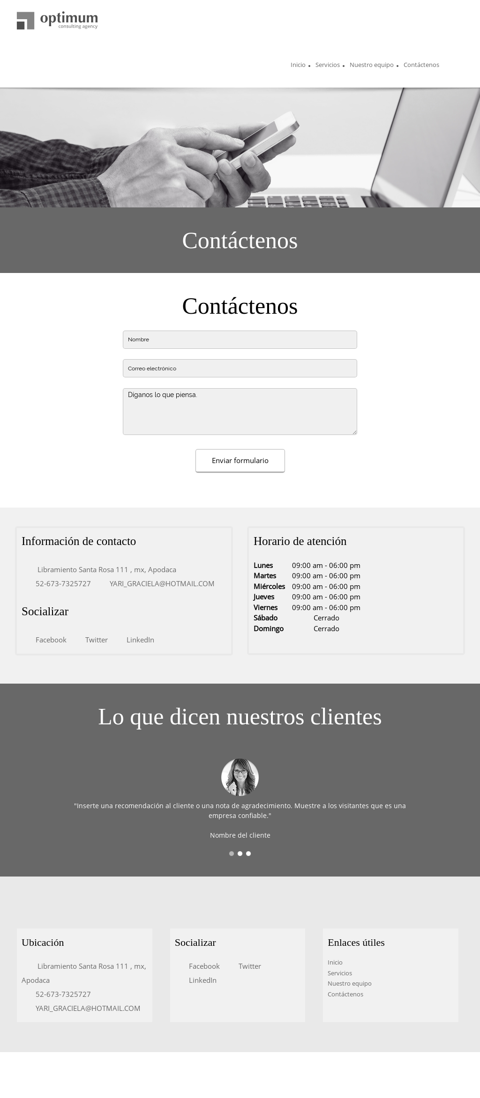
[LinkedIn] (135, 640)
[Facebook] (46, 640)
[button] (231, 853)
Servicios (340, 973)
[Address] (101, 569)
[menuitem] (298, 66)
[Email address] (157, 583)
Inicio (335, 962)
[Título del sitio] (57, 21)
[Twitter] (91, 640)
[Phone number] (59, 583)
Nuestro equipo (350, 983)
